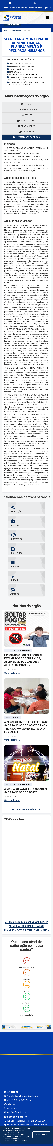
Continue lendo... (12, 673)
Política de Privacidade (17, 1137)
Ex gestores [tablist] (26, 132)
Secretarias (16, 31)
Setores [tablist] (26, 115)
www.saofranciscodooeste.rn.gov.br (22, 74)
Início (6, 31)
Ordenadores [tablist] (26, 126)
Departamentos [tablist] (26, 121)
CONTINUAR (41, 1134)
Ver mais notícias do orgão (26, 809)
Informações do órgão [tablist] (26, 137)
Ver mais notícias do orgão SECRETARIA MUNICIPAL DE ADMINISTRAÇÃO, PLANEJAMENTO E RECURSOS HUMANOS (26, 926)
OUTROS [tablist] (26, 104)
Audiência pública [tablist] (26, 110)
